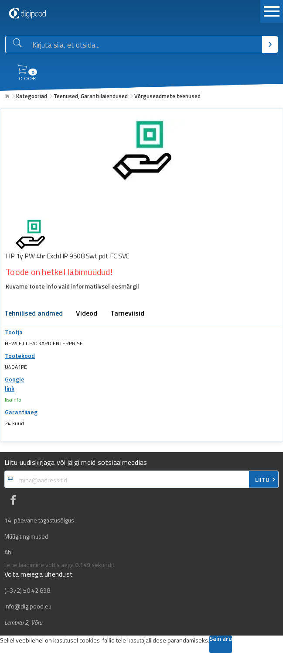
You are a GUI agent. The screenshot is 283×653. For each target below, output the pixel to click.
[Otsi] (269, 44)
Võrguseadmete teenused (167, 96)
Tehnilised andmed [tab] (33, 313)
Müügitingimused (26, 536)
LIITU (262, 480)
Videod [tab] (86, 313)
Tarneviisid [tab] (127, 313)
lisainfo (13, 399)
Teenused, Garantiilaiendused (91, 96)
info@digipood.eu (27, 606)
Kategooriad (31, 96)
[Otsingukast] (146, 45)
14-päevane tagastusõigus (39, 520)
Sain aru (220, 639)
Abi (8, 552)
